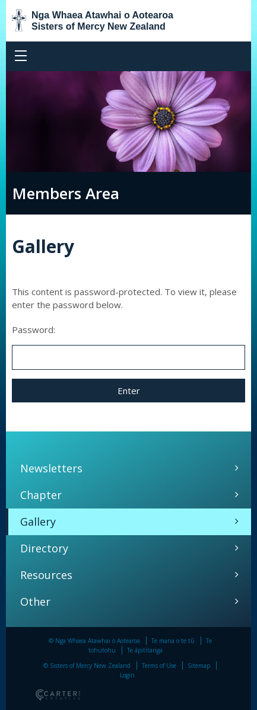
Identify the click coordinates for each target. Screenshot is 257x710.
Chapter (41, 495)
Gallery (38, 521)
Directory (44, 548)
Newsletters (51, 468)
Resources (46, 575)
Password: (128, 347)
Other (35, 601)
